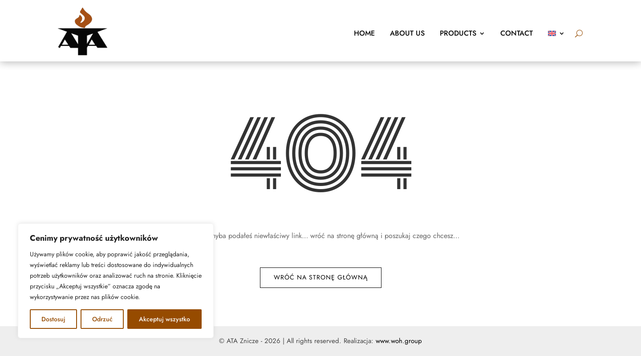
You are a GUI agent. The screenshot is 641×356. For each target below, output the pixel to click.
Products (458, 33)
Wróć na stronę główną (321, 277)
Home (364, 33)
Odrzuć (102, 319)
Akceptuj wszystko (164, 319)
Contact (516, 33)
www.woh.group (399, 341)
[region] (116, 280)
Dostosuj (53, 319)
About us (407, 33)
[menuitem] (556, 33)
